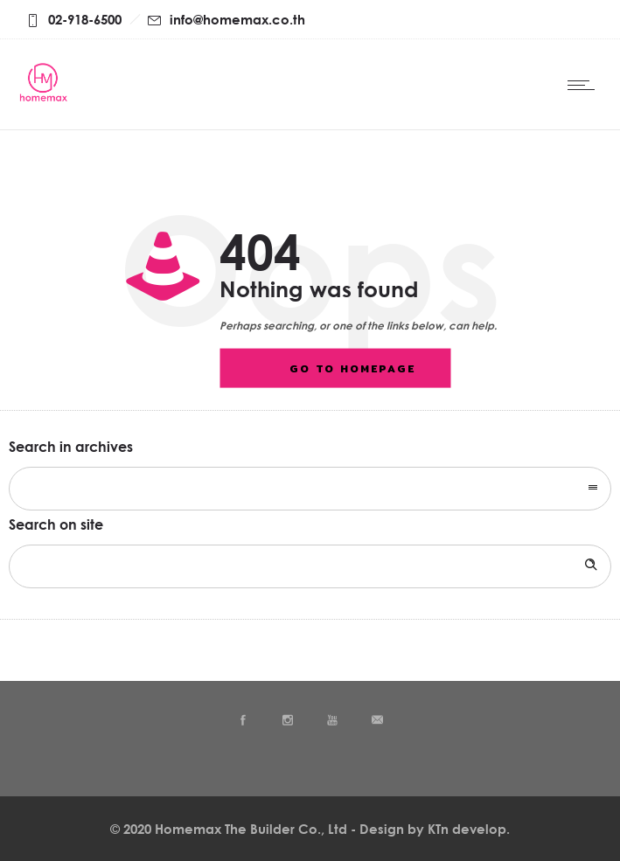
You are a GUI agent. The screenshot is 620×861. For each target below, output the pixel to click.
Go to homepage (352, 368)
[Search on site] (310, 566)
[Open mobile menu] (585, 84)
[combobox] (310, 488)
